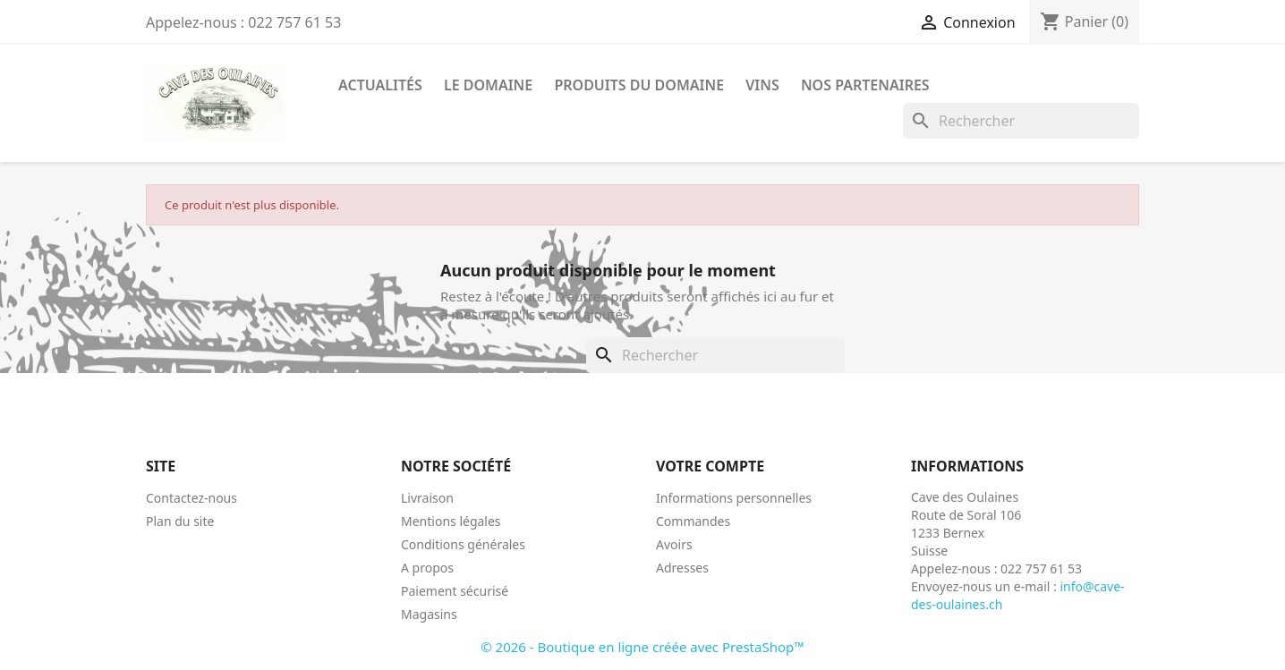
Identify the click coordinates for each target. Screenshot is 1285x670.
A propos (427, 567)
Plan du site (180, 521)
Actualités (380, 85)
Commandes (693, 521)
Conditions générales (463, 544)
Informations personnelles (734, 497)
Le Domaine (488, 85)
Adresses (682, 567)
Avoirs (674, 544)
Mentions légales (451, 521)
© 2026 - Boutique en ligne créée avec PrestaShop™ (642, 647)
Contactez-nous (191, 497)
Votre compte (710, 466)
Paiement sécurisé (454, 590)
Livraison (427, 497)
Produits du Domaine (639, 85)
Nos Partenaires (865, 85)
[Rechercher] (1021, 121)
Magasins (429, 614)
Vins (762, 85)
